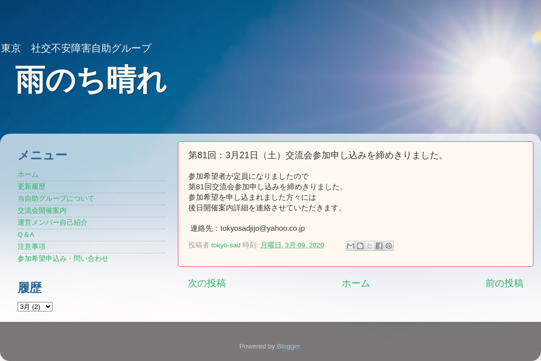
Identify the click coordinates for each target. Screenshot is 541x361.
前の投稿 (504, 283)
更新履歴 (32, 186)
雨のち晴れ (91, 80)
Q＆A (26, 234)
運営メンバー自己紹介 (53, 222)
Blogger (288, 346)
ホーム (356, 283)
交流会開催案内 (42, 210)
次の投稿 (207, 283)
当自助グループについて (56, 198)
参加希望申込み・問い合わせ (63, 258)
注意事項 (32, 246)
